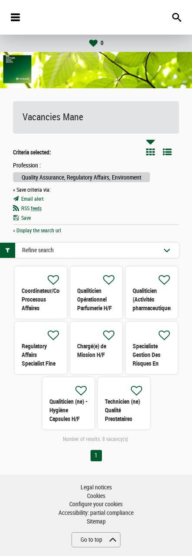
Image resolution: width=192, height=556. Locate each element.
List (167, 152)
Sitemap (96, 521)
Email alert (32, 199)
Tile (150, 152)
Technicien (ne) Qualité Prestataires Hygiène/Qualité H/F (123, 419)
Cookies (96, 496)
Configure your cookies (96, 504)
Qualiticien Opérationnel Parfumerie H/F (94, 299)
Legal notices (96, 487)
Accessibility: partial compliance (96, 513)
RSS (31, 209)
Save (26, 218)
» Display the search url (37, 231)
